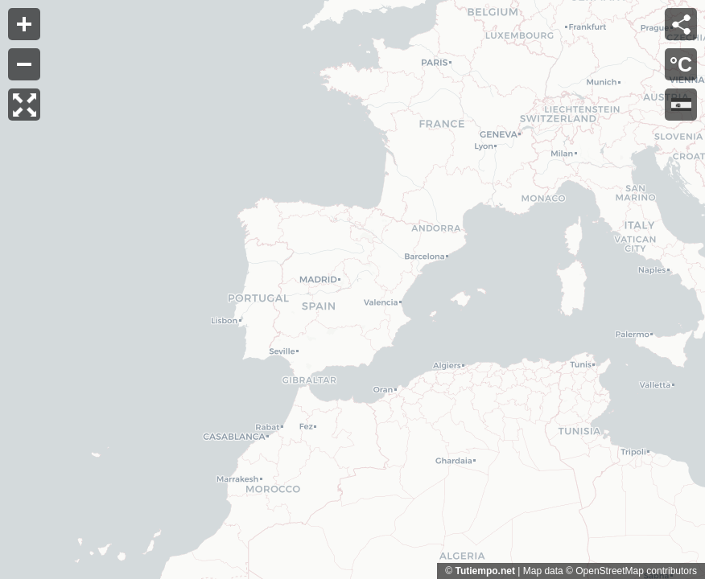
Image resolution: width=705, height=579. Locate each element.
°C (681, 64)
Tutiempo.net (484, 571)
